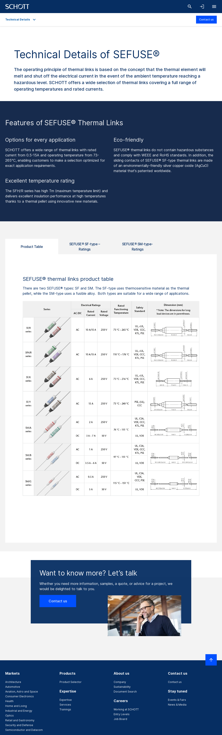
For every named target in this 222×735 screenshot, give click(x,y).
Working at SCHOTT (126, 709)
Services (65, 704)
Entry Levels (122, 714)
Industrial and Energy (18, 710)
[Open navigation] (214, 6)
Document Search (125, 691)
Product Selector (71, 682)
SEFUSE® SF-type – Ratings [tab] (84, 246)
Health (9, 701)
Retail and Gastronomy (19, 720)
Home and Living (16, 706)
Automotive (12, 686)
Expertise (66, 699)
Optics (9, 715)
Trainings (65, 709)
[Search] (189, 6)
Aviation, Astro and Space (21, 691)
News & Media (177, 704)
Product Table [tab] (32, 246)
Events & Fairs (177, 699)
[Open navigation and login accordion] (202, 6)
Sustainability (122, 686)
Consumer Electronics (19, 696)
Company (120, 682)
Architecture (13, 682)
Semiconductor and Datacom (24, 730)
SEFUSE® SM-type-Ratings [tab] (137, 246)
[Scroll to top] (211, 660)
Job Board (120, 719)
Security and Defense (19, 725)
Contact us (206, 19)
